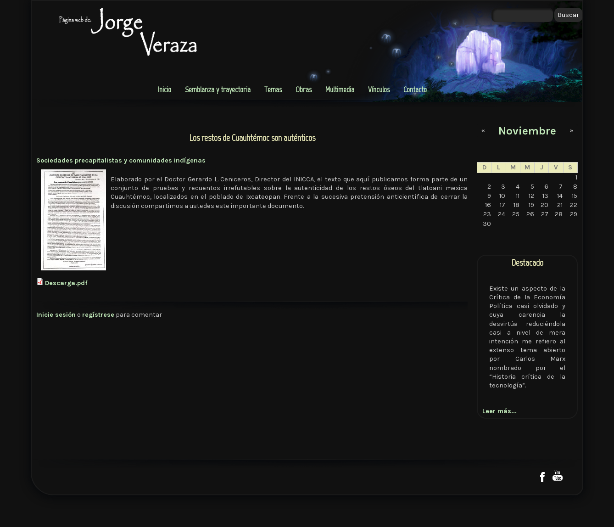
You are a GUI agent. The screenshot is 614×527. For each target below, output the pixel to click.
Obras (304, 89)
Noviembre (527, 130)
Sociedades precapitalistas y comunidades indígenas (121, 160)
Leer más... (499, 411)
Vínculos (379, 89)
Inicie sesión (56, 315)
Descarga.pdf (66, 283)
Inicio (164, 89)
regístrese (98, 315)
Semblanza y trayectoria (218, 89)
